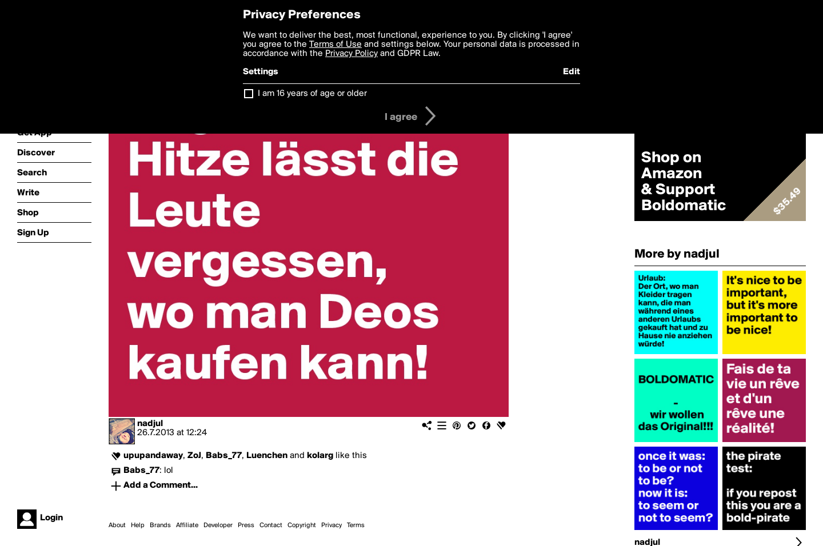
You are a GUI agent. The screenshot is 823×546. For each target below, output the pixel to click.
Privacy (331, 525)
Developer (218, 525)
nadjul (150, 423)
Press (246, 525)
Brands (160, 525)
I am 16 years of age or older (312, 93)
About (117, 525)
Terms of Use (335, 44)
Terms (356, 525)
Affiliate (187, 525)
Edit (571, 72)
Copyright (301, 525)
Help (138, 525)
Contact (270, 525)
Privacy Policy (351, 53)
